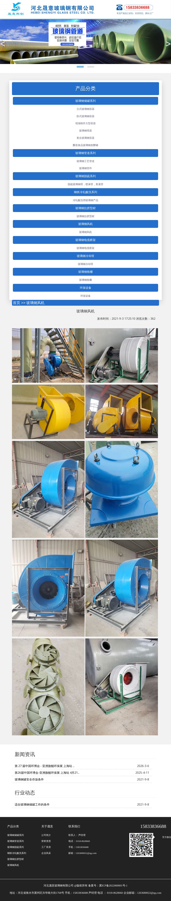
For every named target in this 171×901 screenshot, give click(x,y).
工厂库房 (46, 847)
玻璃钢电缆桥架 (85, 240)
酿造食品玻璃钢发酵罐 (85, 145)
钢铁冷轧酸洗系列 (85, 192)
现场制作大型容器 (85, 123)
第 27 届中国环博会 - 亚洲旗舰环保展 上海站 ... (44, 766)
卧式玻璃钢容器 (85, 116)
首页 (16, 303)
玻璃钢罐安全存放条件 (29, 779)
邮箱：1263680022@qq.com (82, 853)
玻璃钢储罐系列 (85, 101)
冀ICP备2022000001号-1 (113, 885)
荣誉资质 (46, 841)
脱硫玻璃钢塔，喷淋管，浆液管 (85, 184)
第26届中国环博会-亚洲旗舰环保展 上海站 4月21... (47, 773)
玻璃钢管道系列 (85, 153)
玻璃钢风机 (85, 224)
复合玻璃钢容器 (85, 137)
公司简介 (46, 835)
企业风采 (46, 853)
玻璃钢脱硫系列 (85, 176)
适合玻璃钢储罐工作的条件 (32, 804)
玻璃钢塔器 (85, 130)
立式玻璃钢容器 (85, 109)
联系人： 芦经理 (77, 835)
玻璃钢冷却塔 (85, 256)
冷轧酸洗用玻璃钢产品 (85, 200)
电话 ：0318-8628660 (79, 841)
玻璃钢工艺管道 (85, 161)
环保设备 (85, 288)
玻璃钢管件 (85, 168)
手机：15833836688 (78, 847)
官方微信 (162, 837)
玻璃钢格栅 (85, 272)
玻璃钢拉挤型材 (85, 208)
